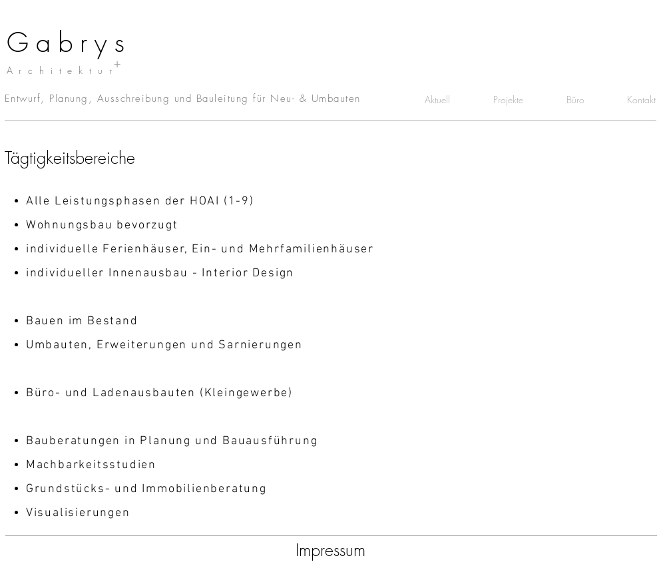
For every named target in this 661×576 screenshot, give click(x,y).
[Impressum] (330, 550)
